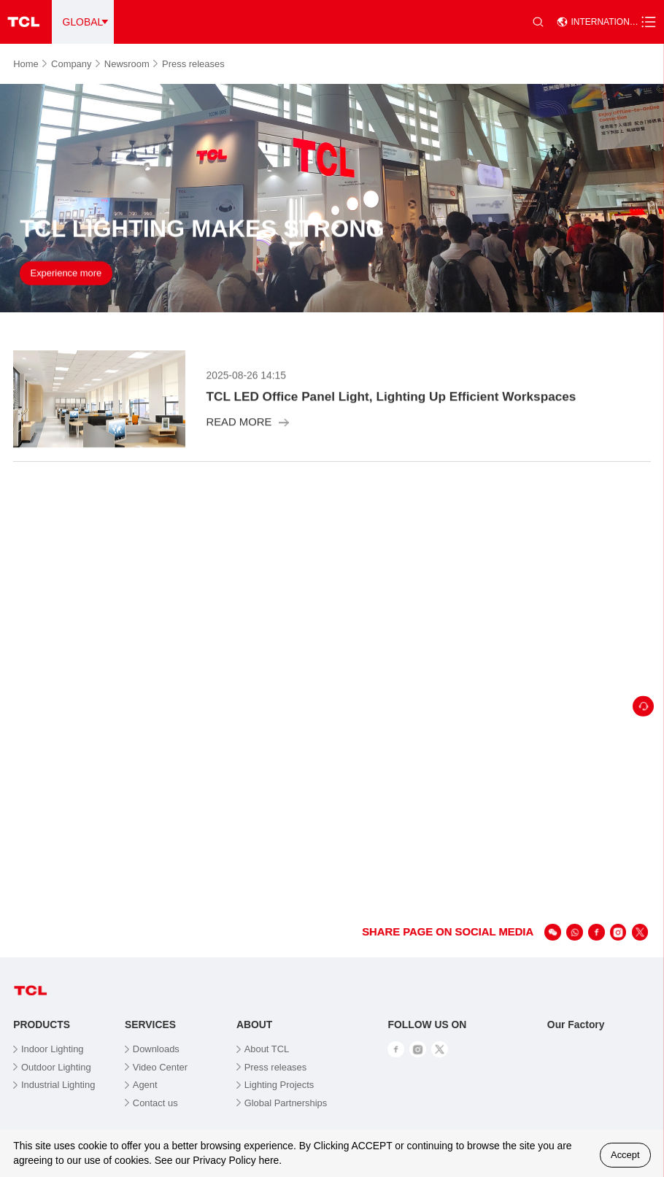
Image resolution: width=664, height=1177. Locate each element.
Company (75, 63)
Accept (625, 1154)
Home (30, 63)
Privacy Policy (224, 1160)
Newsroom (131, 63)
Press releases (193, 63)
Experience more (66, 274)
